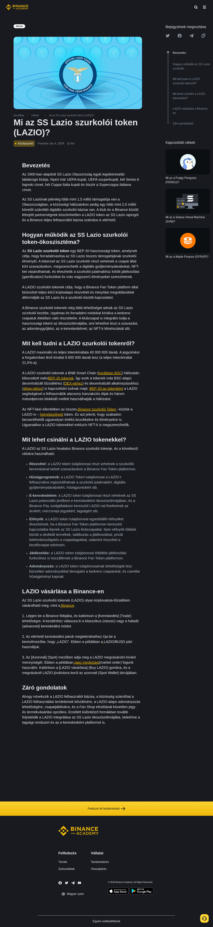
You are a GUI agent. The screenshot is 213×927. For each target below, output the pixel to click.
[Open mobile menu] (204, 7)
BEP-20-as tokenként (106, 388)
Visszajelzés (98, 868)
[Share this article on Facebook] (180, 36)
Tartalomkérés (100, 861)
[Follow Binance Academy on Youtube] (79, 883)
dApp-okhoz (32, 388)
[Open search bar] (195, 7)
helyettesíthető (51, 414)
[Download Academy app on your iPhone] (118, 891)
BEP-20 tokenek (61, 378)
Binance (67, 605)
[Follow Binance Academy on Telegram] (73, 883)
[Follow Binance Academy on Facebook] (60, 883)
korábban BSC (110, 373)
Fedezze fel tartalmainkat (106, 808)
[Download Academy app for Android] (141, 891)
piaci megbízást (86, 662)
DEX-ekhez (73, 383)
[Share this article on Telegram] (191, 36)
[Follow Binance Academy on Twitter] (66, 882)
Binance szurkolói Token (96, 409)
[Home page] (17, 7)
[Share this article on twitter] (168, 36)
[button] (204, 7)
